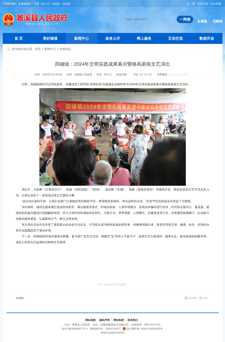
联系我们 (133, 320)
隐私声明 (104, 320)
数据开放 (206, 38)
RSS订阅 (203, 3)
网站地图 (90, 320)
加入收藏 (216, 3)
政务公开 (112, 38)
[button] (202, 18)
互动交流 (175, 38)
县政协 (56, 3)
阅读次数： (122, 74)
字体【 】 (143, 74)
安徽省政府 (24, 3)
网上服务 (144, 38)
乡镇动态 (65, 49)
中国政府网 (9, 3)
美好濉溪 (50, 38)
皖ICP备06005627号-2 (75, 328)
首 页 (18, 38)
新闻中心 (81, 38)
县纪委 (66, 3)
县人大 (45, 3)
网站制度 (119, 320)
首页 (38, 49)
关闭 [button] (205, 298)
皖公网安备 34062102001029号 (142, 329)
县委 (36, 3)
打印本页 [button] (193, 298)
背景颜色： (173, 74)
